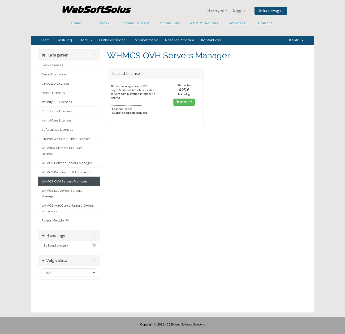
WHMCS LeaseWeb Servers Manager (62, 193)
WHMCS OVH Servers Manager (64, 181)
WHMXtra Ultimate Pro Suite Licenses (62, 151)
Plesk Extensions (54, 74)
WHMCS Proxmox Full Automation (67, 172)
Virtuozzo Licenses (55, 83)
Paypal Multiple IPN (55, 220)
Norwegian (217, 10)
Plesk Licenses (52, 65)
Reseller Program (179, 40)
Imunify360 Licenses (57, 102)
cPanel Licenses (53, 93)
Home (76, 23)
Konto (296, 40)
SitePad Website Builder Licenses (66, 139)
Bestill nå (184, 102)
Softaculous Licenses (57, 129)
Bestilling (64, 40)
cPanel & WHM (136, 23)
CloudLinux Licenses (57, 111)
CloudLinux (170, 23)
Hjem (45, 40)
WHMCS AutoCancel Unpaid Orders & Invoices (68, 208)
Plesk (104, 23)
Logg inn (239, 10)
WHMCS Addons (204, 23)
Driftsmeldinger (112, 40)
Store (85, 40)
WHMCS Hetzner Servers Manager (67, 163)
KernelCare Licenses (57, 120)
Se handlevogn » (270, 10)
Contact (263, 23)
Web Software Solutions (190, 324)
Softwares (236, 23)
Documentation (145, 40)
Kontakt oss (211, 40)
